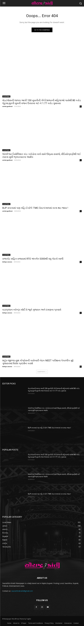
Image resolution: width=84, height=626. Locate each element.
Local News (6, 96)
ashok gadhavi (7, 106)
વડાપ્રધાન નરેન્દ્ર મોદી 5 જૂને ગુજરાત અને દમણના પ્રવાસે (31, 309)
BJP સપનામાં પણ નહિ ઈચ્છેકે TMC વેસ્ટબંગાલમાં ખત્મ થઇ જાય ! (35, 208)
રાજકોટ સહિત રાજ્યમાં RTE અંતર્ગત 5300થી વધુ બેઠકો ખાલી (32, 258)
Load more (42, 372)
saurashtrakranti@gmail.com (22, 591)
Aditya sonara (7, 262)
